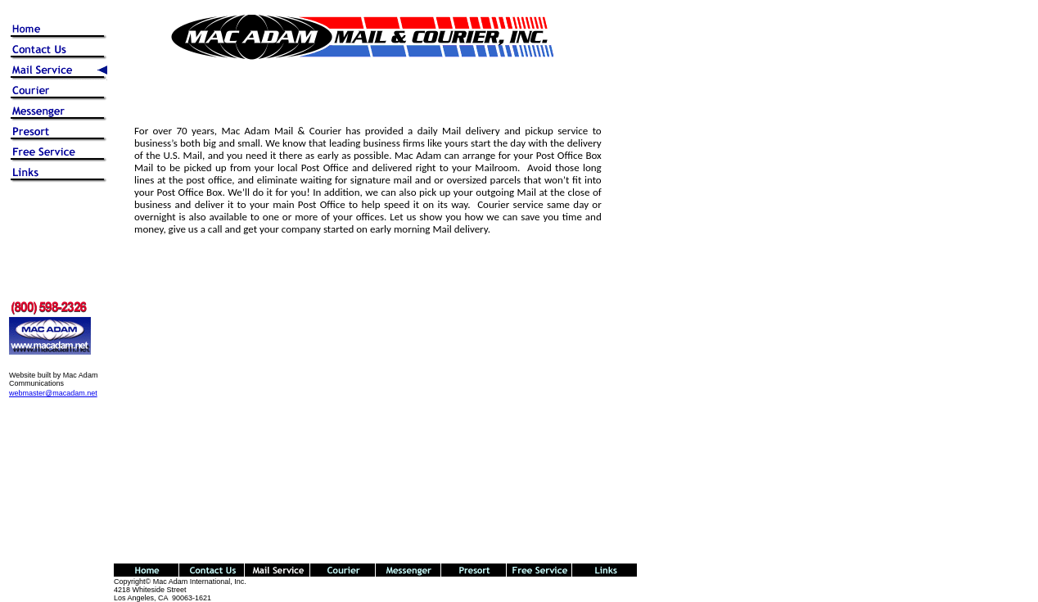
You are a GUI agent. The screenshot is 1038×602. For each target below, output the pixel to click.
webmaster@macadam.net (53, 393)
